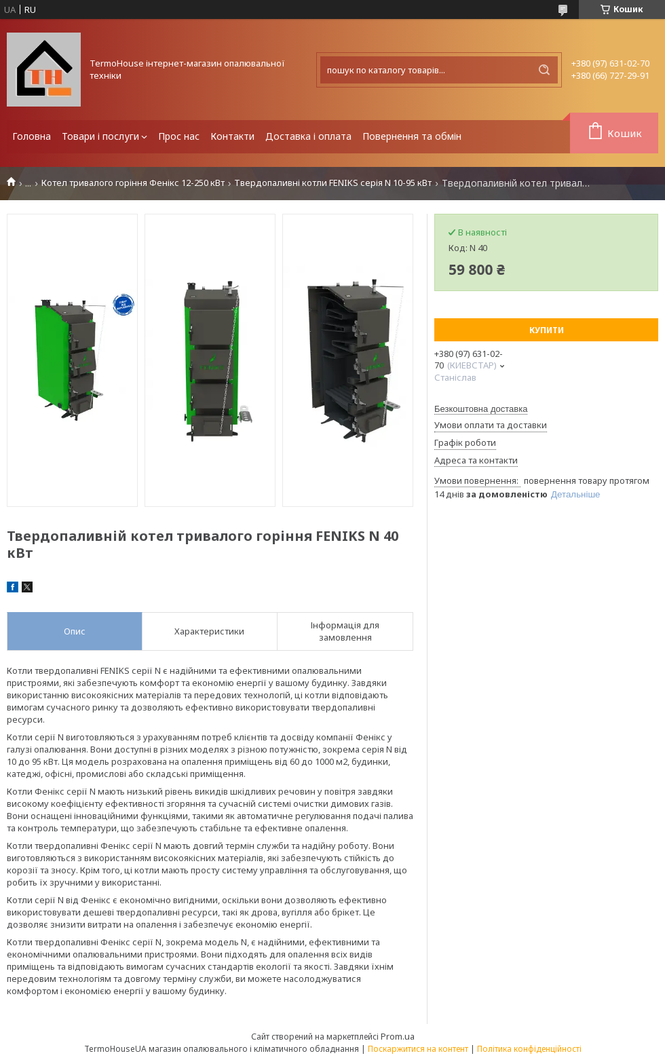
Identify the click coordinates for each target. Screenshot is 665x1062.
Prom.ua (398, 1036)
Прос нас (179, 136)
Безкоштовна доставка (480, 409)
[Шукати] (544, 69)
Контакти (232, 136)
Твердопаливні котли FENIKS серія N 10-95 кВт (333, 183)
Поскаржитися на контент (418, 1049)
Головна (31, 136)
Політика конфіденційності (529, 1049)
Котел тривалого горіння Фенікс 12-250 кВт (133, 183)
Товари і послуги (100, 136)
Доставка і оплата (308, 136)
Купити (546, 330)
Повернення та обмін (411, 136)
